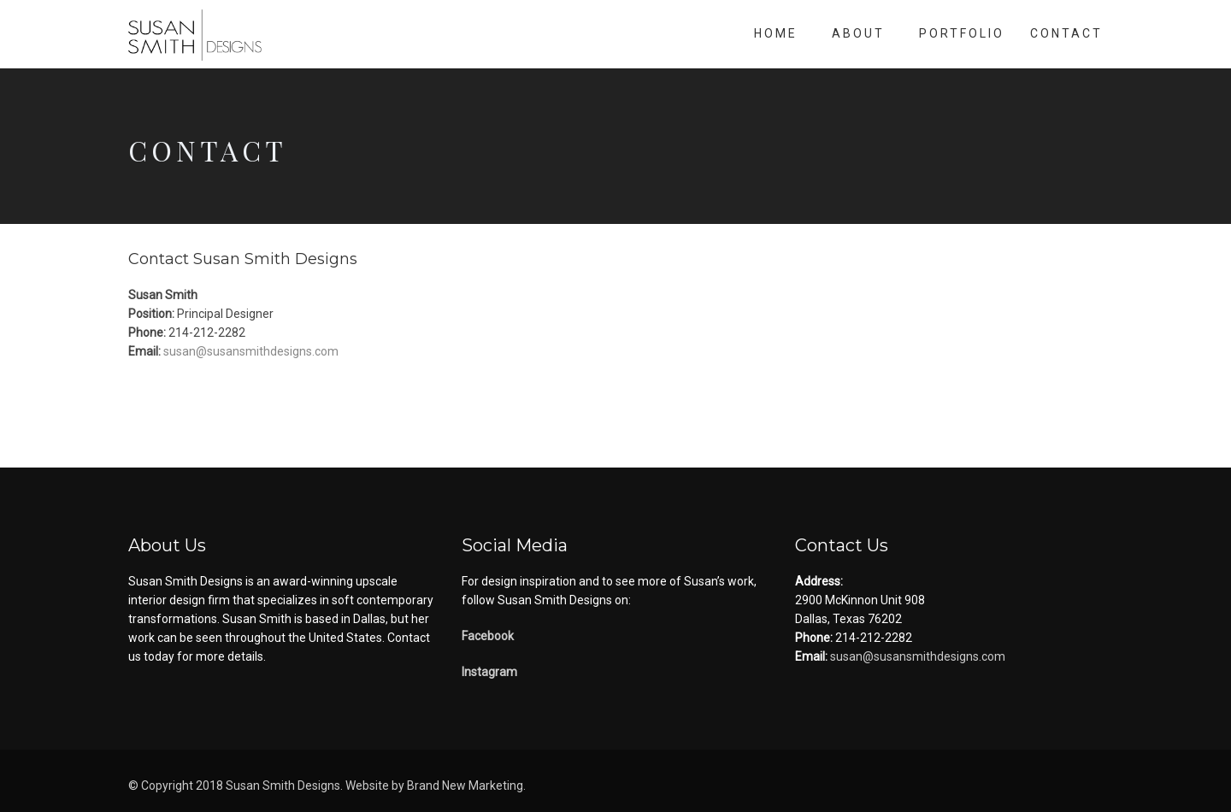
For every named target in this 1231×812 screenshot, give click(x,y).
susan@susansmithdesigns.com (250, 351)
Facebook (488, 636)
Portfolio (961, 33)
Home (776, 33)
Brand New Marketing (465, 785)
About (858, 33)
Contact (1066, 33)
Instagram (489, 672)
